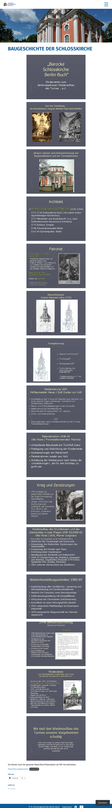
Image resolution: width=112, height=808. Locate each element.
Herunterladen (34, 769)
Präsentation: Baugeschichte (18, 769)
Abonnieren (102, 803)
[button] (106, 4)
